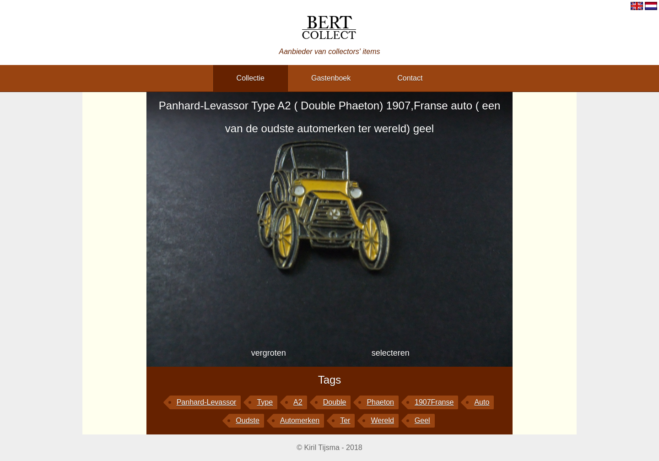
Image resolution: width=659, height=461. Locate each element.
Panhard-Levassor (207, 402)
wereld (382, 420)
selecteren (391, 353)
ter (345, 420)
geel (422, 420)
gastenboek (331, 78)
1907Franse (434, 402)
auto (481, 402)
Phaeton (380, 402)
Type (265, 402)
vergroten (268, 353)
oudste (247, 420)
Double (334, 402)
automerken (299, 420)
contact (409, 78)
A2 (297, 402)
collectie (251, 78)
